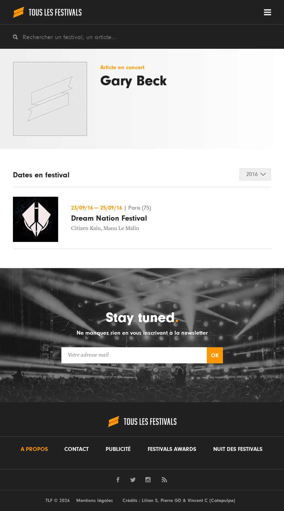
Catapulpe (222, 500)
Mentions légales (94, 500)
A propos (34, 449)
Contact (76, 449)
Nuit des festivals (237, 449)
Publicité (118, 449)
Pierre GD (171, 500)
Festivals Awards (172, 449)
